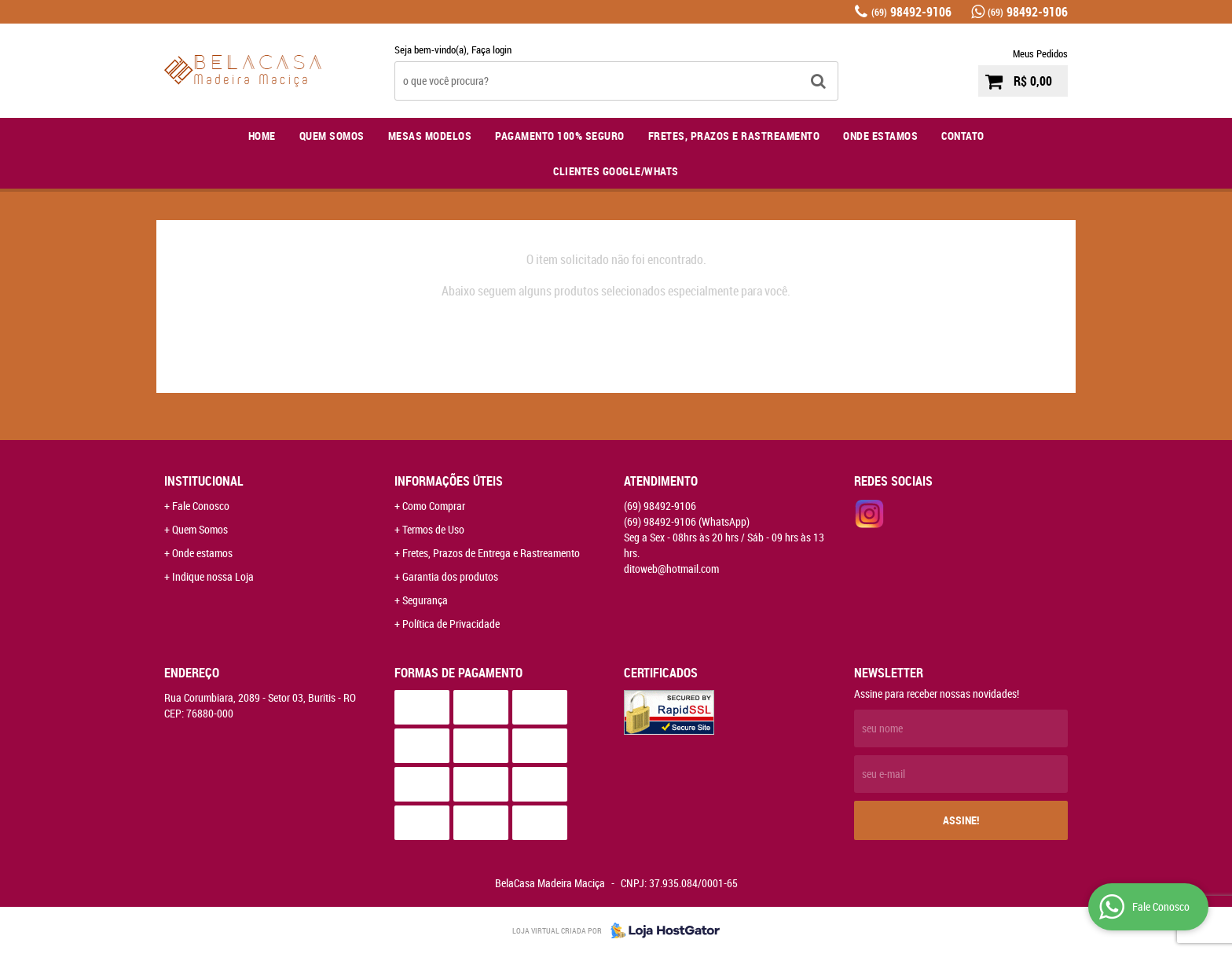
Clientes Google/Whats (616, 170)
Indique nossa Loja (213, 576)
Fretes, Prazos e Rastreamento (734, 135)
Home (262, 135)
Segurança (425, 600)
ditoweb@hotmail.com (671, 568)
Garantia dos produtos (450, 576)
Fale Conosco (200, 505)
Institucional (204, 481)
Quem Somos (332, 135)
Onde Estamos (880, 135)
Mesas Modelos (430, 135)
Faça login (491, 49)
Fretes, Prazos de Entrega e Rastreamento (491, 552)
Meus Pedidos (1040, 53)
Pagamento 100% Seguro (560, 135)
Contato (962, 135)
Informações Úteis (448, 481)
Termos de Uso (433, 529)
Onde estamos (202, 552)
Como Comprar (433, 505)
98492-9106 (911, 11)
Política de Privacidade (451, 623)
